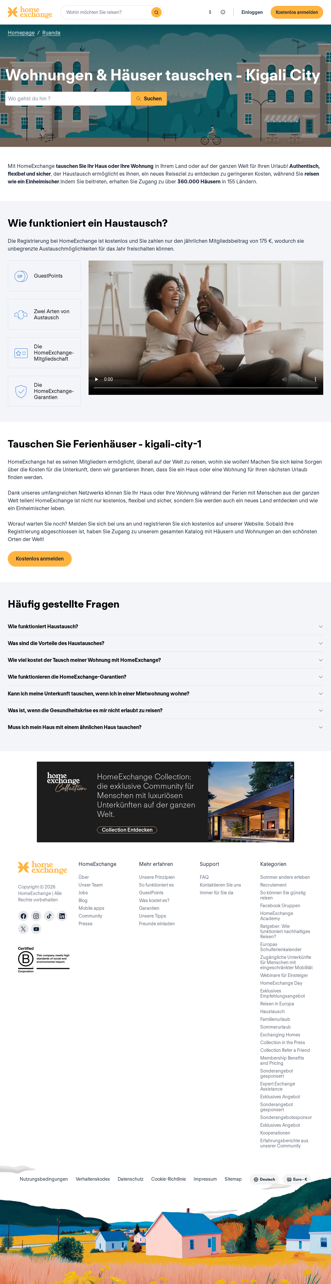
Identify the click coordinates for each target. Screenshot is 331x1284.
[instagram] (36, 916)
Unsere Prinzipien (157, 877)
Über (84, 877)
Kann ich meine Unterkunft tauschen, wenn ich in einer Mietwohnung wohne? (165, 694)
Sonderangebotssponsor (286, 1117)
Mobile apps (91, 908)
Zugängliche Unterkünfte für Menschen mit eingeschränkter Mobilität (286, 962)
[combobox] (112, 12)
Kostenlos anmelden (297, 12)
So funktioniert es (156, 885)
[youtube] (36, 929)
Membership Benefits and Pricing (282, 1060)
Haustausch (272, 1011)
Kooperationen (275, 1132)
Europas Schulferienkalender (281, 947)
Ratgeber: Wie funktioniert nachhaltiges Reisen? (285, 931)
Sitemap (233, 1179)
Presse (85, 923)
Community (90, 916)
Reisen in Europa (277, 1003)
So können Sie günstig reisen (283, 895)
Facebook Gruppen (280, 905)
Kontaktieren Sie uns (220, 885)
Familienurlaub (275, 1019)
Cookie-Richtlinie (168, 1179)
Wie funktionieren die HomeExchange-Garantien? (165, 677)
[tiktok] (49, 916)
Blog (83, 900)
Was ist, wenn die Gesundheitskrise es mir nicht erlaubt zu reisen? (165, 710)
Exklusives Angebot (280, 1096)
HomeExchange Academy (276, 916)
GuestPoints (151, 892)
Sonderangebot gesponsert (276, 1073)
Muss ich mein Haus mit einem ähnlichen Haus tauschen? (165, 727)
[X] (23, 929)
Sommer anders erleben (285, 877)
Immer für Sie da (216, 892)
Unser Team (91, 885)
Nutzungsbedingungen (44, 1179)
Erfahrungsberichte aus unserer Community (284, 1143)
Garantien (149, 908)
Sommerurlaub (275, 1027)
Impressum (205, 1179)
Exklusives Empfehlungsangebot (282, 993)
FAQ (204, 877)
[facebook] (23, 916)
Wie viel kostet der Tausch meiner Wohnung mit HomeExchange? (165, 660)
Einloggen (252, 12)
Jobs (83, 892)
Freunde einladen (157, 923)
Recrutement (273, 885)
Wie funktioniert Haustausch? (165, 626)
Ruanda (51, 33)
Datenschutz (131, 1179)
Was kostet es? (154, 900)
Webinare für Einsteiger (284, 975)
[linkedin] (62, 916)
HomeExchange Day (281, 983)
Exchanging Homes (280, 1034)
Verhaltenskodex (93, 1179)
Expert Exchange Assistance (277, 1086)
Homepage (21, 33)
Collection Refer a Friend (285, 1050)
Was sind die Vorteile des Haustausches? (165, 643)
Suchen (149, 99)
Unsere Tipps (152, 916)
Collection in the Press (282, 1042)
